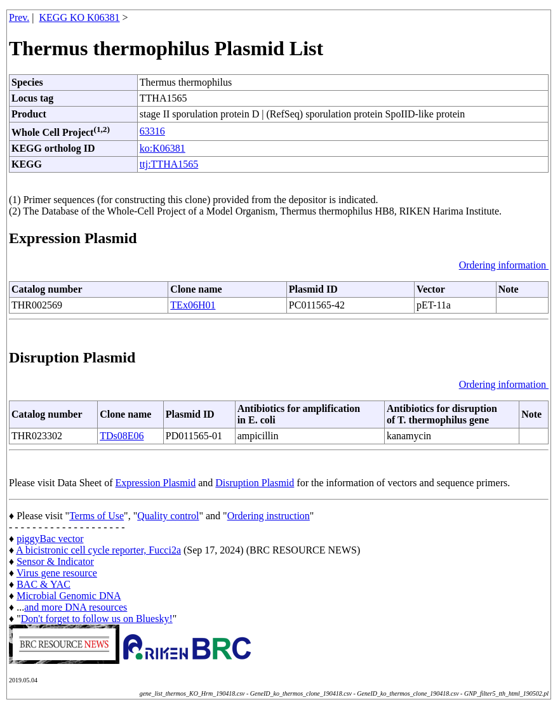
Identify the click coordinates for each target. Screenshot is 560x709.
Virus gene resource (57, 572)
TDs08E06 (121, 435)
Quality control (168, 515)
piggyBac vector (50, 538)
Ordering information (504, 265)
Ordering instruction (268, 515)
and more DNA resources (75, 607)
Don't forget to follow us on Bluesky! (97, 618)
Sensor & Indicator (55, 561)
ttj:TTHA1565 (169, 164)
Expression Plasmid (156, 482)
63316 (152, 131)
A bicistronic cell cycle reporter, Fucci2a (98, 550)
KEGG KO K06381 (79, 17)
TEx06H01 (192, 305)
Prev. (19, 17)
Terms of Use (96, 515)
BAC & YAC (43, 584)
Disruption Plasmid (254, 482)
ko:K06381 (162, 148)
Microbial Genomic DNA (69, 595)
